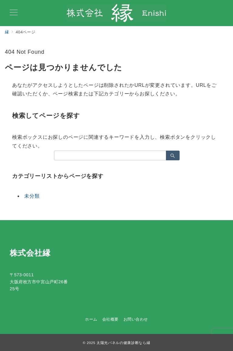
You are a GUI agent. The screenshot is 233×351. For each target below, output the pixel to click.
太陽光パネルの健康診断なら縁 (123, 343)
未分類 (31, 196)
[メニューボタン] (13, 13)
